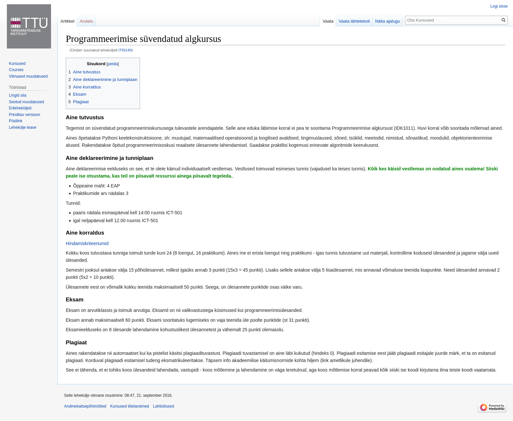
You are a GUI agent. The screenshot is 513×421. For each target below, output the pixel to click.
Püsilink (15, 121)
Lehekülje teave (22, 127)
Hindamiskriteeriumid (87, 243)
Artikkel (68, 21)
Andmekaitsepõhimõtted (85, 406)
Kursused (17, 63)
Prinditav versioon (24, 114)
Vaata (328, 21)
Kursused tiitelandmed (129, 406)
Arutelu (86, 21)
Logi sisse (499, 6)
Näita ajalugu (387, 21)
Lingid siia (17, 95)
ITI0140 (125, 50)
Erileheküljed (20, 108)
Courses (16, 69)
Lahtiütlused (163, 406)
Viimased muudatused (28, 76)
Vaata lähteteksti (354, 21)
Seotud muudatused (26, 102)
